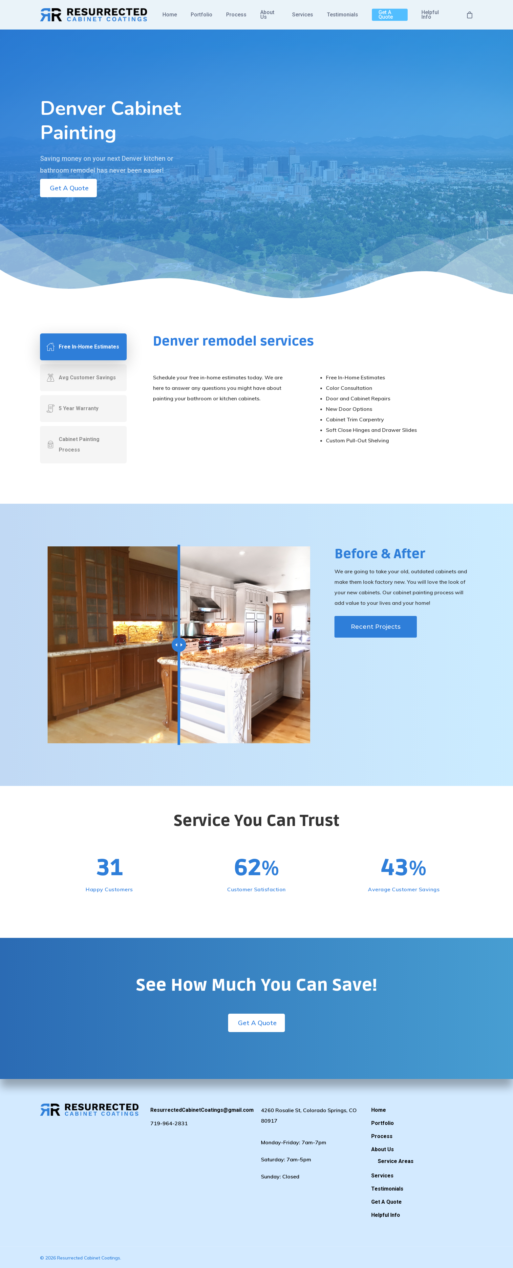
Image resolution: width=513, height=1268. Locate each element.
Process (236, 14)
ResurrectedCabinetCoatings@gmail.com (201, 1110)
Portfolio (201, 14)
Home (169, 14)
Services (302, 14)
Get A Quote (385, 14)
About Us (267, 14)
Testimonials (342, 14)
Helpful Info (430, 14)
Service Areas (396, 1161)
